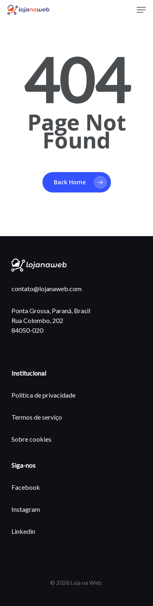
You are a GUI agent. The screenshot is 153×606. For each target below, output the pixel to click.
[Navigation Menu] (141, 10)
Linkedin (23, 531)
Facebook (25, 487)
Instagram (25, 509)
